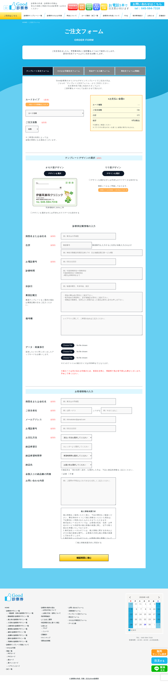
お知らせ (151, 16)
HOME (24, 22)
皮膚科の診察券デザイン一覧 (17, 635)
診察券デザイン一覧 (13, 611)
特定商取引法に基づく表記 (50, 622)
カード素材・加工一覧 (90, 16)
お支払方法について (49, 610)
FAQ (126, 16)
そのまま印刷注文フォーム (68, 71)
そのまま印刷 (10, 648)
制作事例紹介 (138, 16)
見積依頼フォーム (75, 611)
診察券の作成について (111, 16)
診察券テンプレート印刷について (17, 645)
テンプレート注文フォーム (37, 71)
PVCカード (11, 656)
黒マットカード (13, 663)
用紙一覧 (9, 651)
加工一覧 (9, 669)
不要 (71, 474)
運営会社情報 (45, 641)
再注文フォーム (74, 617)
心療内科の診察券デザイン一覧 (18, 626)
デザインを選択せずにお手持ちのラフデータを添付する (55, 213)
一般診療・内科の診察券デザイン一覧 (20, 613)
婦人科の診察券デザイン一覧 (17, 619)
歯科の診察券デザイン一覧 (17, 632)
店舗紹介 (162, 16)
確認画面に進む (84, 558)
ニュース (46, 631)
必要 (64, 474)
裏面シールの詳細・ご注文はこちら (112, 190)
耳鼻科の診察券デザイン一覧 (17, 641)
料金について (72, 16)
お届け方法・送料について (52, 613)
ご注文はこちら (10, 16)
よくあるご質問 (46, 619)
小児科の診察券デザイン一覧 (17, 622)
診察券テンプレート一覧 (33, 16)
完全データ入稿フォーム (99, 71)
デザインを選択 (54, 173)
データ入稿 (72, 623)
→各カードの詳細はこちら (37, 104)
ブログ (45, 628)
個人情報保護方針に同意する (89, 543)
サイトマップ (45, 637)
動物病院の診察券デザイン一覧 (18, 616)
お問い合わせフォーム (76, 607)
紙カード (11, 660)
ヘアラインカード (14, 666)
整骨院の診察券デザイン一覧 (17, 629)
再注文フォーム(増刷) (130, 71)
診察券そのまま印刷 (54, 16)
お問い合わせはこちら (147, 4)
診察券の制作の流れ (48, 607)
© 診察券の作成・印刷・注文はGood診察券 (84, 678)
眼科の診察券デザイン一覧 (17, 638)
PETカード (11, 653)
